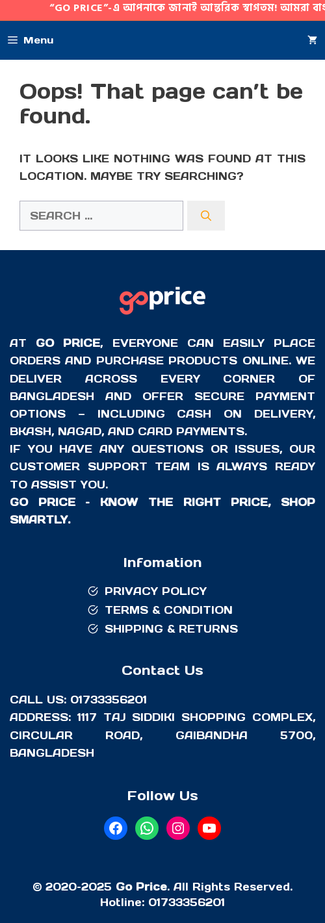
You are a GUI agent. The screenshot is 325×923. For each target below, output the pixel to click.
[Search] (206, 216)
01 (154, 902)
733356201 (193, 902)
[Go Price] (162, 316)
